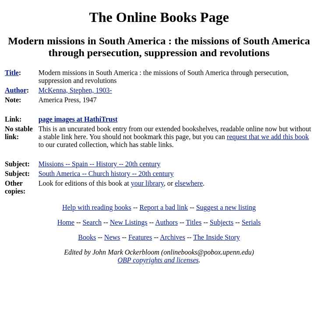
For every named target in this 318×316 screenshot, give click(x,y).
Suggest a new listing (226, 207)
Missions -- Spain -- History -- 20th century (100, 164)
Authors (166, 222)
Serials (251, 222)
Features (140, 237)
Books (87, 237)
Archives (172, 237)
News (112, 237)
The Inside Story (216, 237)
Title (12, 72)
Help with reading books (96, 207)
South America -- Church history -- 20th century (106, 173)
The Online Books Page (159, 17)
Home (65, 222)
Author (16, 90)
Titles (193, 222)
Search (92, 222)
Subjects (221, 222)
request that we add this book (268, 136)
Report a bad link (163, 207)
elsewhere (189, 183)
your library (147, 183)
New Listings (129, 222)
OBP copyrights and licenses (157, 260)
